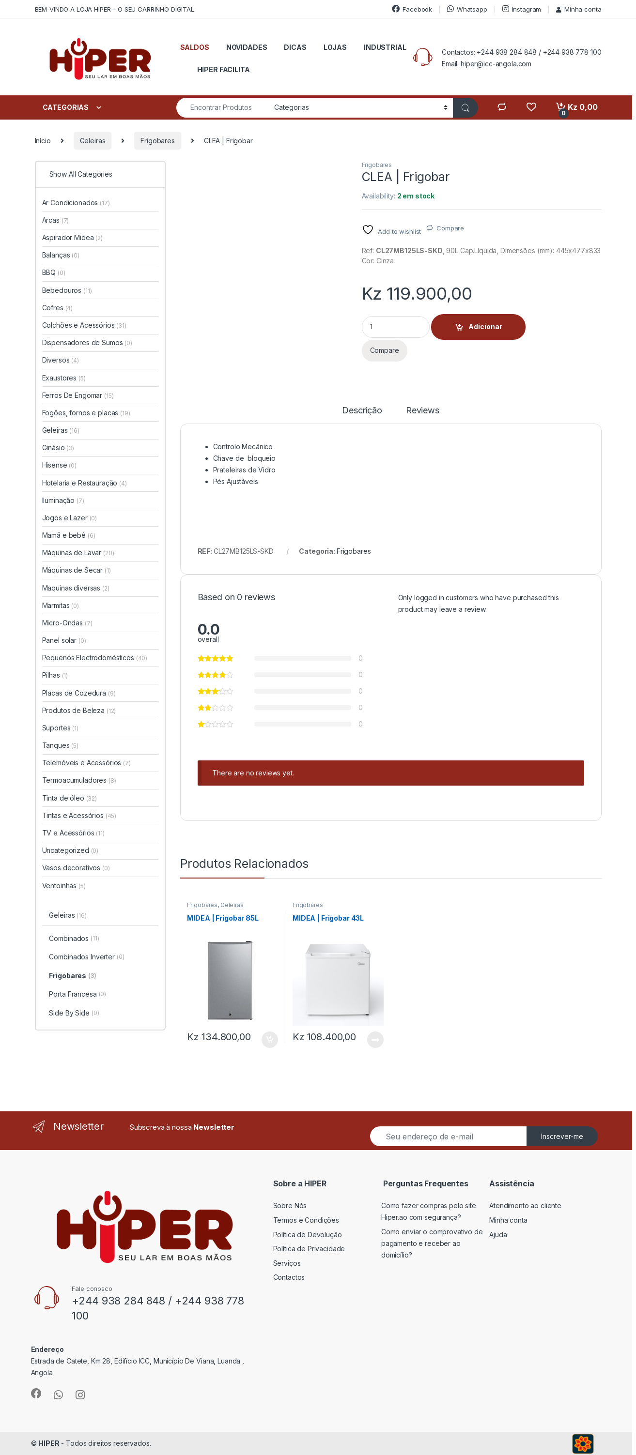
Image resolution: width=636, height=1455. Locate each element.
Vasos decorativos (76, 868)
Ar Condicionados (76, 202)
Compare (450, 228)
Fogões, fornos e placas (86, 413)
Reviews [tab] (422, 410)
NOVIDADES (246, 47)
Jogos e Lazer (69, 518)
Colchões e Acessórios (84, 325)
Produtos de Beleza (79, 710)
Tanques (60, 745)
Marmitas (60, 605)
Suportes (60, 728)
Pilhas (55, 675)
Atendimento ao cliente (525, 1205)
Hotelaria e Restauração (84, 483)
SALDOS (194, 47)
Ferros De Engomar (78, 395)
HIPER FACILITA (223, 69)
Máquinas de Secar (76, 570)
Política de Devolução (307, 1234)
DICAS (295, 47)
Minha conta (578, 9)
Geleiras (93, 140)
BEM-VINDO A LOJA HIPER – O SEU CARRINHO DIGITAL (114, 9)
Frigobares (157, 140)
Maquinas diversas (75, 588)
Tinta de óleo (69, 798)
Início (43, 140)
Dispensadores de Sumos (87, 342)
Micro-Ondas (67, 623)
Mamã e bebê (68, 535)
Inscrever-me (562, 1136)
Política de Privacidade (309, 1248)
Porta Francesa (77, 994)
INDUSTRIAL (385, 47)
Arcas (55, 220)
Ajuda (498, 1234)
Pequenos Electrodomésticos (95, 657)
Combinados (74, 939)
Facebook (412, 9)
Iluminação (63, 500)
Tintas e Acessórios (79, 815)
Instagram (522, 9)
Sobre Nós (290, 1205)
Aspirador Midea (72, 237)
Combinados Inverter (86, 957)
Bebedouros (67, 290)
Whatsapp (467, 9)
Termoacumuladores (79, 780)
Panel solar (64, 640)
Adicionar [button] (270, 1039)
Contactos (289, 1277)
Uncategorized (70, 850)
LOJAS (335, 47)
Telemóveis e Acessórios (86, 762)
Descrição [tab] (362, 410)
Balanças (60, 255)
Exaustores (64, 378)
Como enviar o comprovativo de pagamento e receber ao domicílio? (432, 1243)
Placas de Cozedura (79, 693)
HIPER (48, 1443)
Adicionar (485, 326)
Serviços (287, 1263)
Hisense (59, 465)
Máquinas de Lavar (78, 552)
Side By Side (74, 1013)
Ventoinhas (64, 885)
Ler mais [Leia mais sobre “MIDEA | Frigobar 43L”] (375, 1039)
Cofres (57, 307)
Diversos (60, 360)
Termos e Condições (306, 1220)
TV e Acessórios (73, 833)
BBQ (53, 272)
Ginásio (58, 447)
